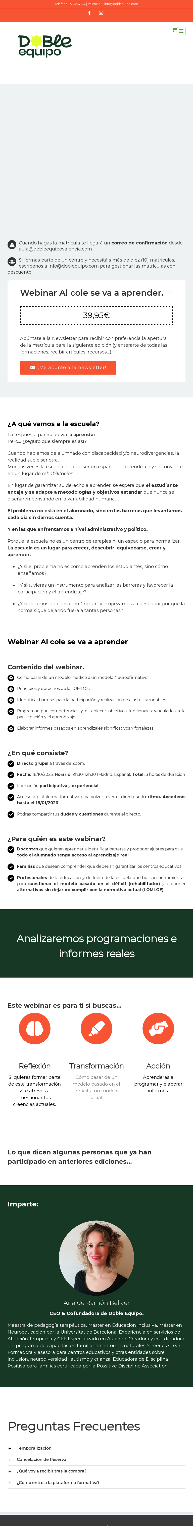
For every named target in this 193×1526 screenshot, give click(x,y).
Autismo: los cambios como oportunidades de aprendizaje (138, 1496)
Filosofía (17, 1424)
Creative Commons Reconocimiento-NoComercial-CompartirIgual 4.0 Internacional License (49, 1503)
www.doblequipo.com (32, 1521)
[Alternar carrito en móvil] (174, 29)
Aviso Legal (20, 1442)
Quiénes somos (25, 1418)
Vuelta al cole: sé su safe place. (138, 1465)
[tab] (96, 1328)
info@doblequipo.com (121, 4)
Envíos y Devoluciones (33, 1448)
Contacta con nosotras (33, 1430)
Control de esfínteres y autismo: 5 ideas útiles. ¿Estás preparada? (141, 1479)
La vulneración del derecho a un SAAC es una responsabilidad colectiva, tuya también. (140, 1447)
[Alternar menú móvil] (181, 31)
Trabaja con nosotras (31, 1436)
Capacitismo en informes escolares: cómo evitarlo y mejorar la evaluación (142, 1424)
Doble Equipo (23, 1491)
